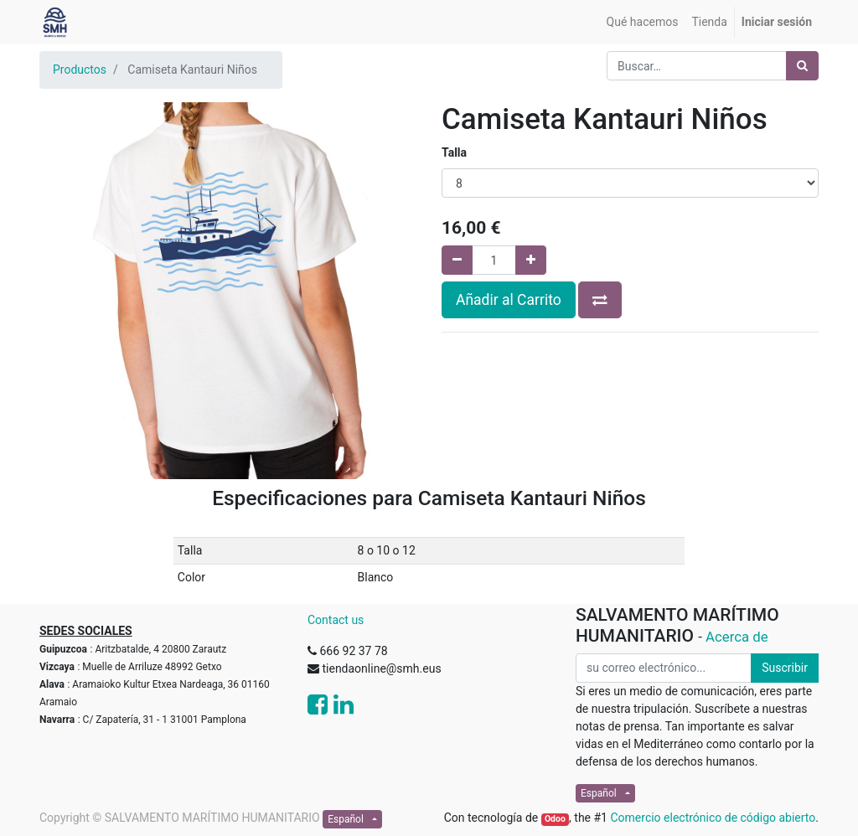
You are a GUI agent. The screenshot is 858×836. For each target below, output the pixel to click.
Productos (79, 69)
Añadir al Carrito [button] (508, 300)
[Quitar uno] (457, 260)
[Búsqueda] (802, 65)
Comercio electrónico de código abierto (712, 817)
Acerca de (737, 636)
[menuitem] (642, 22)
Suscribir (785, 667)
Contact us (336, 620)
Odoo (555, 818)
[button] (600, 299)
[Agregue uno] (530, 260)
